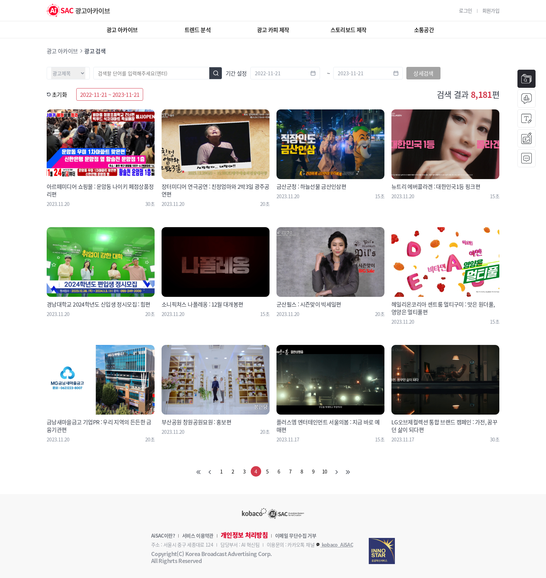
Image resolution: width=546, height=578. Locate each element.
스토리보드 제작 (348, 29)
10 (324, 471)
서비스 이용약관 (197, 535)
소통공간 (424, 29)
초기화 (57, 94)
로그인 (465, 10)
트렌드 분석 (198, 29)
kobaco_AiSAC (334, 544)
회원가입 (490, 10)
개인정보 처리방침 (244, 535)
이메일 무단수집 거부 (295, 535)
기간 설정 (236, 73)
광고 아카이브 (122, 29)
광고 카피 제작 (273, 29)
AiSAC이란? (163, 535)
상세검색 (423, 73)
